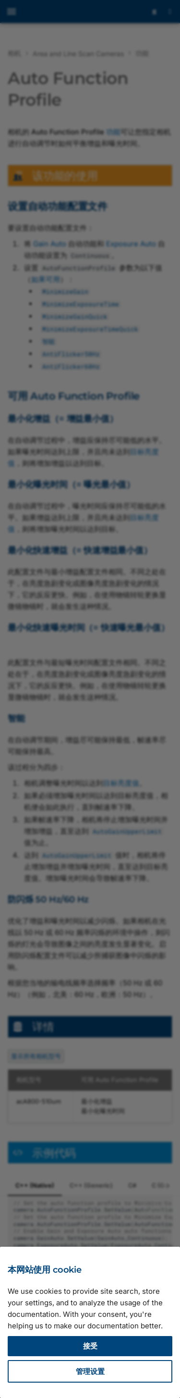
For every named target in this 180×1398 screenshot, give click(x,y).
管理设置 (90, 1371)
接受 (90, 1345)
